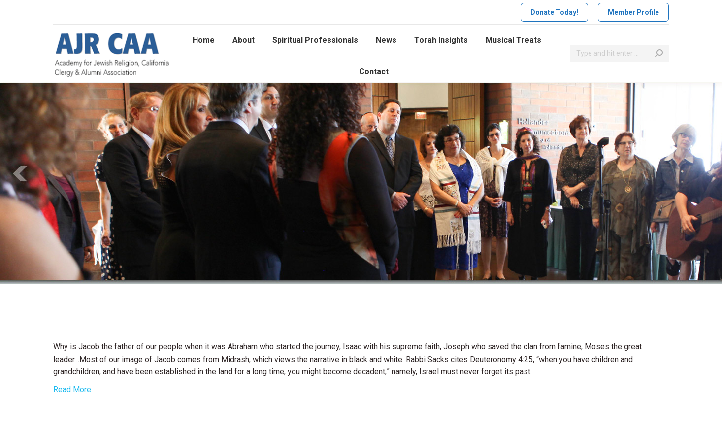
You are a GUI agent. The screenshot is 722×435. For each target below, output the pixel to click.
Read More (72, 389)
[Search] (619, 53)
